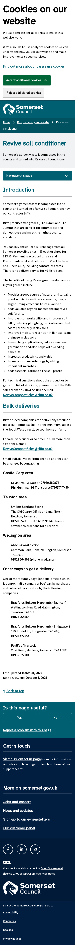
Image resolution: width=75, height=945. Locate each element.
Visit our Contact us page (22, 759)
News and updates (18, 810)
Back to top (13, 691)
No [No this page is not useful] (55, 718)
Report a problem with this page (27, 730)
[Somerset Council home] (23, 109)
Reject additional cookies (23, 93)
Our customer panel (19, 828)
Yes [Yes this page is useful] (19, 718)
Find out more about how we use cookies (34, 66)
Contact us (9, 921)
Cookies (8, 930)
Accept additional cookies (23, 80)
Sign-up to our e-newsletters (26, 819)
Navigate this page (19, 176)
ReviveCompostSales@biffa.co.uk (28, 395)
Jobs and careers (17, 802)
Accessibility (10, 912)
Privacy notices (12, 938)
